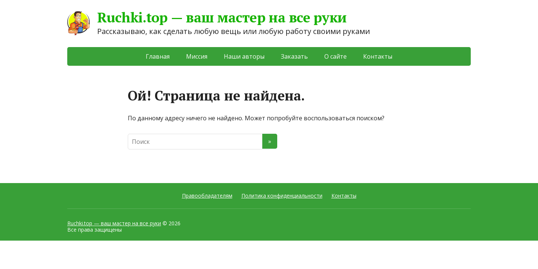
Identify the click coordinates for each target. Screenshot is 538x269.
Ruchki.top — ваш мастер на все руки (114, 223)
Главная (158, 56)
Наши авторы (244, 56)
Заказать (294, 56)
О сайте (335, 56)
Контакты (377, 56)
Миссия (196, 56)
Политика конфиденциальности (281, 195)
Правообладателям (207, 195)
